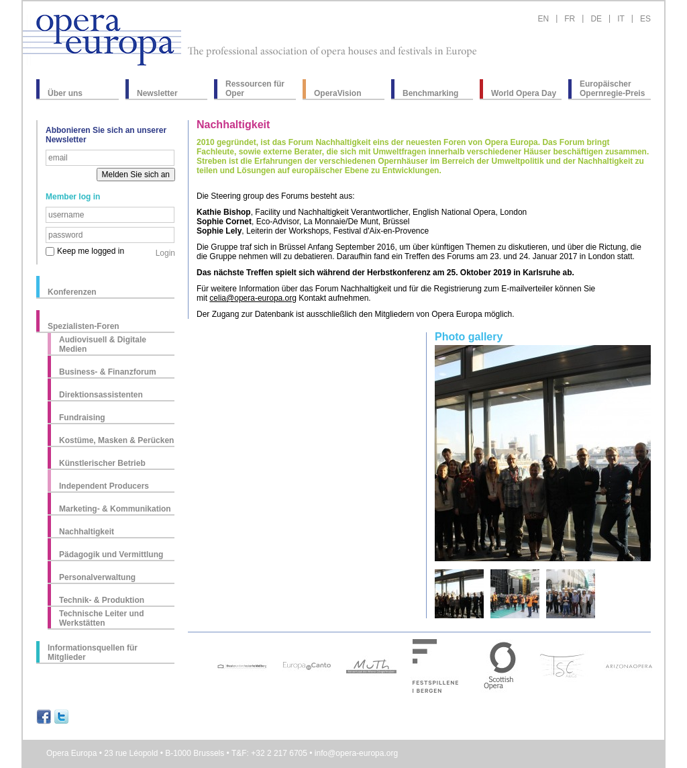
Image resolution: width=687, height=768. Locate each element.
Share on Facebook (44, 716)
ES (645, 18)
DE (596, 18)
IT (621, 18)
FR (569, 18)
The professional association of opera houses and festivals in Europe (332, 51)
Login (165, 253)
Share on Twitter (61, 716)
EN (543, 18)
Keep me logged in (90, 251)
